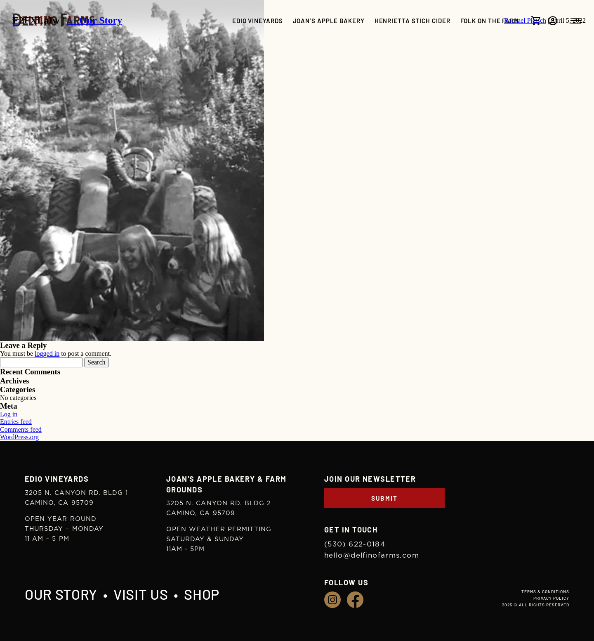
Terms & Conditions (545, 591)
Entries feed (16, 421)
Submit (384, 498)
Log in (8, 414)
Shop (201, 594)
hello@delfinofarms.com (371, 555)
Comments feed (21, 429)
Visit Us (140, 594)
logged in (47, 353)
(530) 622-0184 (354, 544)
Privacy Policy (551, 598)
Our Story (61, 594)
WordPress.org (19, 436)
